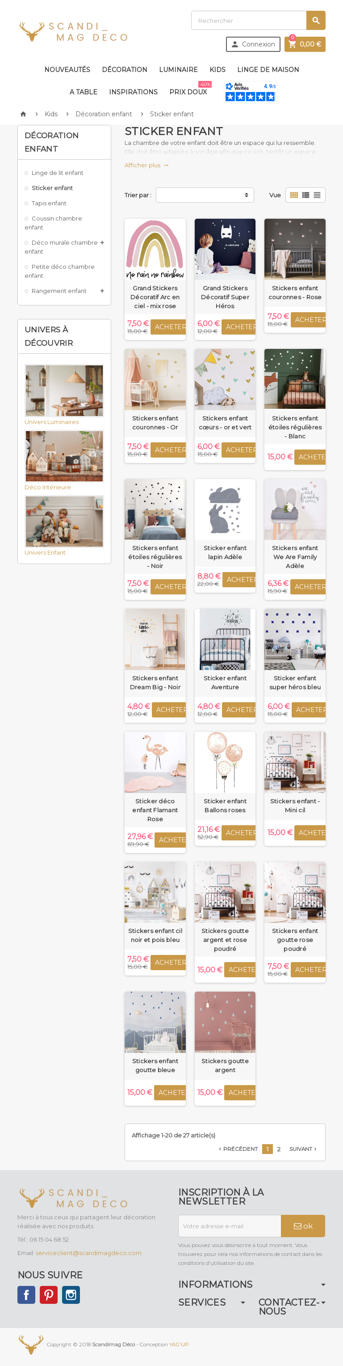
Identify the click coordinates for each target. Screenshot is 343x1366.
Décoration (124, 70)
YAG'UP (179, 1344)
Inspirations (133, 92)
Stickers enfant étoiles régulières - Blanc (295, 427)
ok (303, 1226)
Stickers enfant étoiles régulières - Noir (155, 556)
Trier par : (138, 195)
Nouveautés (67, 70)
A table (83, 92)
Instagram (71, 1295)
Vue (275, 195)
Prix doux (189, 88)
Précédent (237, 1149)
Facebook (26, 1295)
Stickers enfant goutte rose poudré (295, 939)
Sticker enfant (52, 187)
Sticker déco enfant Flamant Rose (155, 810)
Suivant (303, 1149)
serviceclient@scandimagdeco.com (89, 1252)
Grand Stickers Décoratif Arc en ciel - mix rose (155, 297)
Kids (217, 70)
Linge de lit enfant (58, 172)
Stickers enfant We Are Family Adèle (295, 556)
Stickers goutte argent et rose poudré (225, 939)
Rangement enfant (59, 290)
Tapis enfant (49, 203)
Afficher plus (147, 165)
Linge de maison (268, 70)
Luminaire (178, 70)
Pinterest (49, 1295)
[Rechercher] (258, 20)
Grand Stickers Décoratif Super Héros (225, 297)
